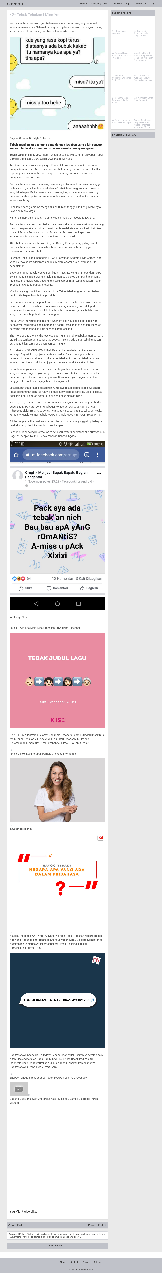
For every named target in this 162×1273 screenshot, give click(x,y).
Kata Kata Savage (120, 3)
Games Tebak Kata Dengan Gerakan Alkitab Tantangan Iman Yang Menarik (143, 123)
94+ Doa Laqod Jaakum (119, 32)
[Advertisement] (57, 1135)
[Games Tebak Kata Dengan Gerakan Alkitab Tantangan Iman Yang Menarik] (144, 112)
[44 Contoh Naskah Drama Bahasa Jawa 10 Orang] (122, 45)
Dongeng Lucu (99, 3)
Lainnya (141, 3)
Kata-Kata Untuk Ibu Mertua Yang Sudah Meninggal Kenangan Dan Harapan (143, 56)
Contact (74, 1262)
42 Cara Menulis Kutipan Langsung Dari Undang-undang (143, 78)
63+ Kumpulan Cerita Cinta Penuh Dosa (143, 99)
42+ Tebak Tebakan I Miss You (36, 15)
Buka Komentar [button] (57, 1245)
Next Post (17, 1225)
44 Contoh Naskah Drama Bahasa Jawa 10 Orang (121, 55)
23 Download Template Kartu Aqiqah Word (141, 33)
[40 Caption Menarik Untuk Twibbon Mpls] (122, 112)
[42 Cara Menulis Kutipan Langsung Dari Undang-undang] (144, 68)
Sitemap (98, 1262)
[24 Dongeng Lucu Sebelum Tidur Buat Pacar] (122, 90)
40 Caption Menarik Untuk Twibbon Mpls (121, 121)
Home (83, 3)
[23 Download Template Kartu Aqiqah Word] (144, 23)
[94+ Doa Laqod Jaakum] (122, 23)
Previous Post (95, 1225)
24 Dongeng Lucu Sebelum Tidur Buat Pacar (121, 100)
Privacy (86, 1262)
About (62, 1262)
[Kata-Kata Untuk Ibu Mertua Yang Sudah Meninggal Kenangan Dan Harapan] (144, 45)
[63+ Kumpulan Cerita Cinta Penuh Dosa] (144, 90)
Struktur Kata (15, 3)
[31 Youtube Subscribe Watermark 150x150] (122, 68)
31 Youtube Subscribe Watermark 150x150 (122, 78)
